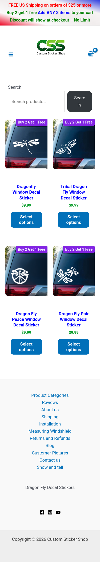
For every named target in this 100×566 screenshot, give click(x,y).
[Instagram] (50, 512)
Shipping (50, 416)
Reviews (50, 402)
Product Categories (50, 395)
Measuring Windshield (50, 431)
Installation (50, 424)
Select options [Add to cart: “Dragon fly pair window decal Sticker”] (73, 347)
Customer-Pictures (50, 453)
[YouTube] (58, 512)
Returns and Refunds (50, 438)
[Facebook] (42, 512)
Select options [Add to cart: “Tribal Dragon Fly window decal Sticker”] (73, 219)
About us (50, 409)
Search (14, 87)
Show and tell (50, 467)
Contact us (50, 460)
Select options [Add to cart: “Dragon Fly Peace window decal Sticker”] (26, 347)
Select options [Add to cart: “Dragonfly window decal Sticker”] (26, 219)
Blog (50, 445)
